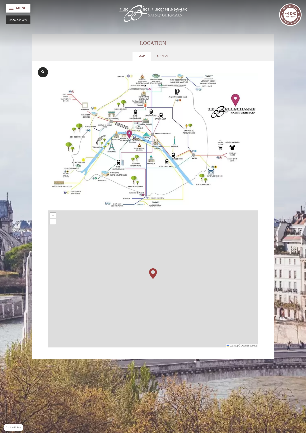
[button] (153, 273)
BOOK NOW (18, 20)
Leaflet (232, 345)
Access (162, 56)
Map (141, 56)
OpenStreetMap (249, 345)
